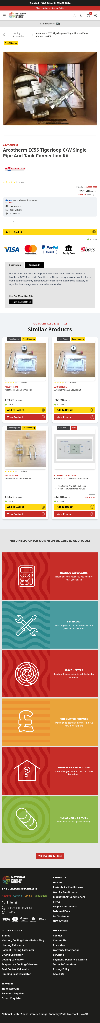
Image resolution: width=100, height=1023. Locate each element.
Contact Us (59, 940)
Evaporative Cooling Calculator (20, 964)
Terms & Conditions (64, 964)
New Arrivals (60, 921)
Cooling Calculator (13, 959)
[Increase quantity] (23, 222)
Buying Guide (58, 8)
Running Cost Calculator (16, 974)
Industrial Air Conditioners (69, 897)
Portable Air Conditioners (68, 887)
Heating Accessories (18, 35)
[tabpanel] (50, 288)
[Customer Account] (96, 15)
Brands (6, 935)
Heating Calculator (13, 945)
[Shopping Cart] (89, 15)
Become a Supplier (13, 993)
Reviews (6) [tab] (34, 264)
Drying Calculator (12, 954)
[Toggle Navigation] (4, 15)
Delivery (46, 8)
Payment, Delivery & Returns (70, 959)
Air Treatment (61, 916)
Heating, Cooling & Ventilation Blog (23, 940)
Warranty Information (66, 950)
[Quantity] (15, 221)
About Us (58, 974)
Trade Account (10, 988)
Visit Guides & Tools (50, 855)
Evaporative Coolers (65, 906)
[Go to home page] (5, 35)
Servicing (58, 954)
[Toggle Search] (74, 15)
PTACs (56, 901)
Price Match (60, 945)
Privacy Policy (61, 969)
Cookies (58, 935)
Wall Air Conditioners (65, 892)
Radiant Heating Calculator (18, 950)
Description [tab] (15, 264)
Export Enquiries (12, 998)
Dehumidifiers (61, 911)
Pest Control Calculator (15, 969)
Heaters (58, 882)
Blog (38, 8)
